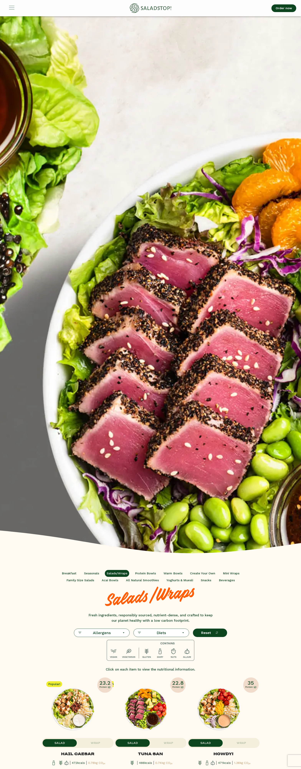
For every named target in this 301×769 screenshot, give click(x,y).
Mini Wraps (231, 573)
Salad (60, 744)
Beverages (227, 580)
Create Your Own (202, 573)
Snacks (206, 580)
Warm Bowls (173, 573)
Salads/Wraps (117, 573)
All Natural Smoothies (142, 580)
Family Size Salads (80, 580)
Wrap (94, 744)
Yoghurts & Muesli (179, 580)
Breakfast (69, 573)
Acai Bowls (110, 580)
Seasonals (91, 573)
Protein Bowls (145, 573)
